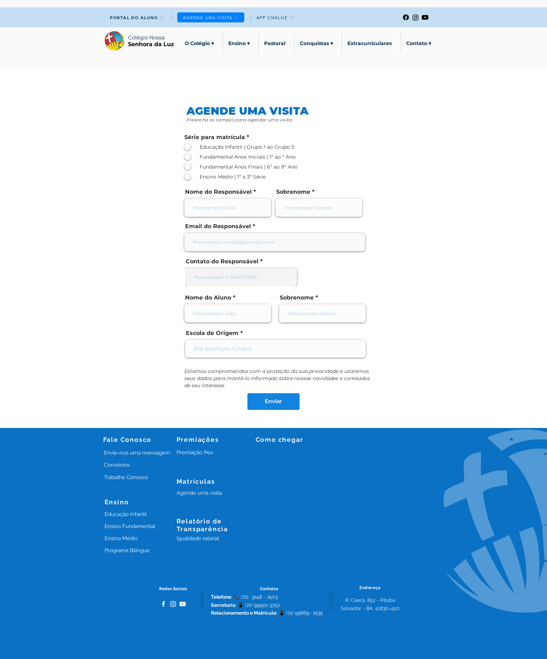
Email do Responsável (218, 226)
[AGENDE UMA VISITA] (210, 17)
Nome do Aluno (208, 298)
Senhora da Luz (151, 44)
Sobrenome (293, 192)
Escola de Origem (212, 333)
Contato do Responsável (222, 261)
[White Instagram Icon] (173, 604)
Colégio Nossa (146, 37)
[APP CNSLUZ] (275, 17)
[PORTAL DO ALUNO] (137, 17)
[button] (195, 452)
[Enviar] (273, 401)
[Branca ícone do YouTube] (182, 604)
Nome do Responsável (218, 192)
